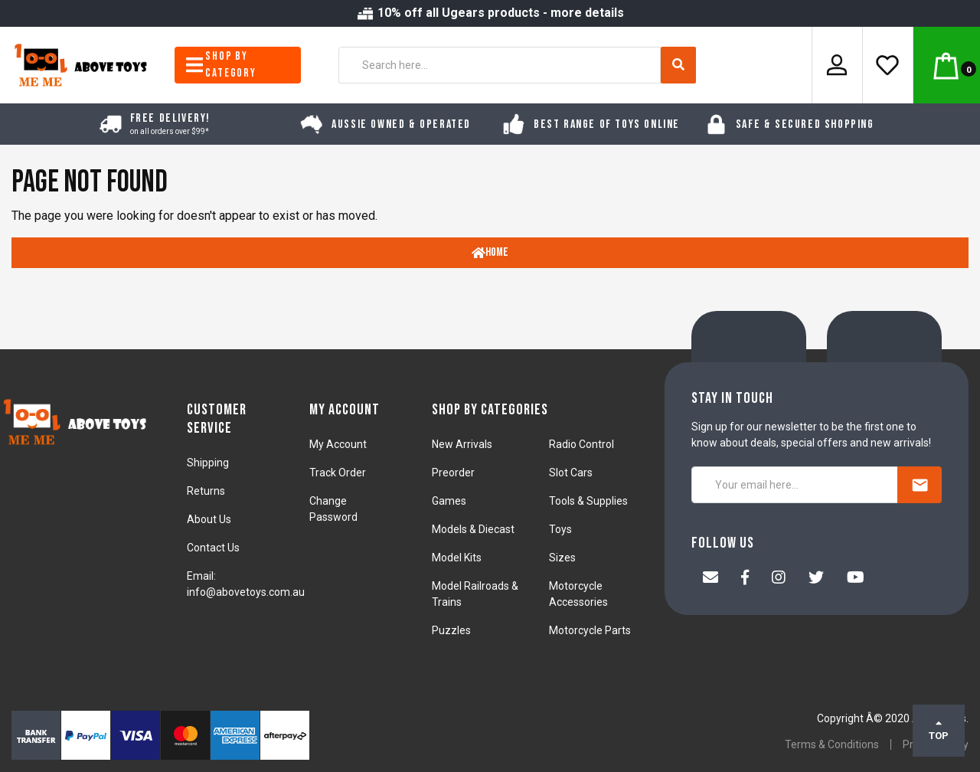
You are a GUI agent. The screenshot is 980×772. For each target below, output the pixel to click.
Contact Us (213, 547)
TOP (939, 729)
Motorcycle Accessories (578, 594)
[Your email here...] (794, 484)
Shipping (208, 462)
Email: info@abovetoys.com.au (246, 584)
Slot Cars (571, 472)
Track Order (337, 472)
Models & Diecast (473, 529)
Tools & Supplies (588, 501)
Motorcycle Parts (590, 630)
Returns (206, 491)
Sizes (562, 557)
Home (490, 252)
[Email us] (710, 579)
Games (449, 501)
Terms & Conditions (832, 744)
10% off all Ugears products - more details (490, 12)
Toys (560, 529)
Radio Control (581, 444)
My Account (338, 444)
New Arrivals (462, 444)
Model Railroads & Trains (475, 594)
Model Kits (457, 557)
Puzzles (451, 630)
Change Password (333, 509)
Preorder (453, 472)
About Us (209, 519)
